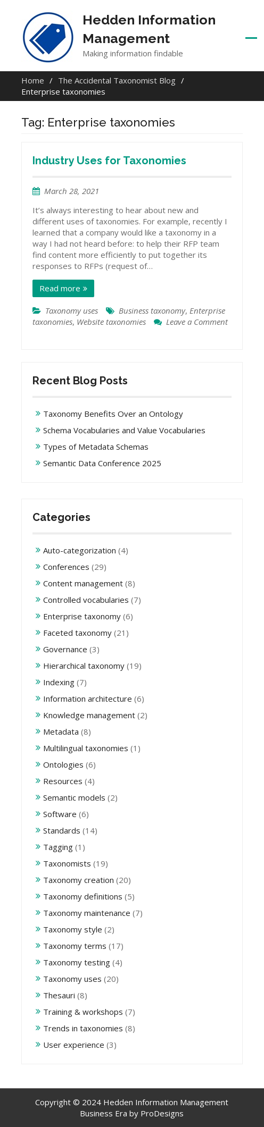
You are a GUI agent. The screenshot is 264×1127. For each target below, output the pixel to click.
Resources (62, 781)
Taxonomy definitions (82, 896)
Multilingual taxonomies (85, 748)
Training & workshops (83, 1011)
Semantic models (74, 797)
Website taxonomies (111, 321)
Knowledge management (89, 715)
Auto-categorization (79, 550)
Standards (61, 830)
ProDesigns (162, 1113)
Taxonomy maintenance (86, 912)
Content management (83, 583)
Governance (65, 649)
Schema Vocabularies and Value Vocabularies (124, 430)
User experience (73, 1044)
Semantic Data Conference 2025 (102, 463)
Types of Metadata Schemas (95, 446)
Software (60, 814)
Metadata (61, 731)
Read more (59, 288)
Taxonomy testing (76, 962)
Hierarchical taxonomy (84, 665)
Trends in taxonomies (83, 1028)
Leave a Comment (197, 321)
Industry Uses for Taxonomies (109, 160)
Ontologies (63, 764)
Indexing (59, 682)
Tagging (58, 847)
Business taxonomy (152, 310)
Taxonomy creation (78, 879)
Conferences (66, 566)
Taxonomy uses (71, 310)
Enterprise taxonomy (82, 616)
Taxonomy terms (74, 945)
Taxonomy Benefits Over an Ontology (113, 413)
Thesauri (59, 995)
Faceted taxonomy (77, 632)
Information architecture (87, 698)
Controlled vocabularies (86, 599)
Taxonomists (67, 863)
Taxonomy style (72, 929)
